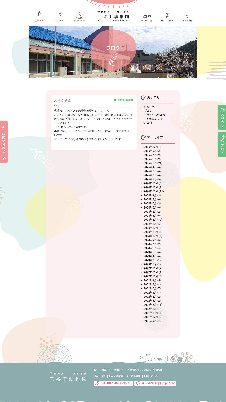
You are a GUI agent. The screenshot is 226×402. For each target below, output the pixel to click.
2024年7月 (150, 199)
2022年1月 (150, 308)
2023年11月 (151, 231)
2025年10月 (151, 146)
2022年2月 (150, 304)
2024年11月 (151, 187)
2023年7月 (150, 244)
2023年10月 (151, 236)
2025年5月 (150, 163)
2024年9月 (150, 195)
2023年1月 (150, 264)
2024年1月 (150, 223)
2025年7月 (150, 155)
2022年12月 (151, 268)
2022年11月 (151, 272)
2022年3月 (150, 300)
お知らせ (149, 106)
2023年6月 (150, 248)
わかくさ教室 (116, 376)
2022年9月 (150, 280)
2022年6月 (150, 288)
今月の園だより (156, 114)
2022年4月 (150, 296)
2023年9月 (150, 240)
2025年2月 (150, 175)
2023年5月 (150, 252)
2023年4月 (150, 256)
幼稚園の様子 (155, 118)
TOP (96, 370)
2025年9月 (150, 151)
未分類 (148, 122)
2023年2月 (150, 260)
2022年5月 (150, 292)
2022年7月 (150, 284)
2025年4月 (150, 167)
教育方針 (119, 370)
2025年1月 (150, 179)
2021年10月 (151, 316)
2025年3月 (150, 171)
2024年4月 (150, 211)
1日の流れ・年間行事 (151, 370)
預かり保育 (99, 376)
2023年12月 (151, 227)
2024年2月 (150, 219)
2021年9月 (150, 321)
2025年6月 (150, 159)
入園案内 (132, 370)
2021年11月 (151, 312)
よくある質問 (133, 376)
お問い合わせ (151, 376)
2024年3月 (150, 215)
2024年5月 (150, 207)
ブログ (148, 110)
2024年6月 (150, 203)
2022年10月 (151, 276)
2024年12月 (151, 183)
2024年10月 (151, 191)
